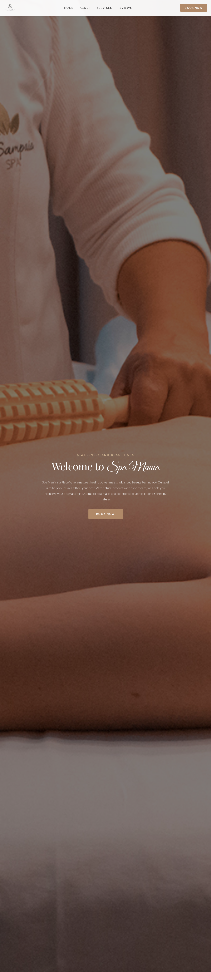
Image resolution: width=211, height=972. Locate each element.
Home (69, 7)
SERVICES (104, 7)
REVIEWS (125, 7)
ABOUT (85, 7)
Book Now (193, 7)
